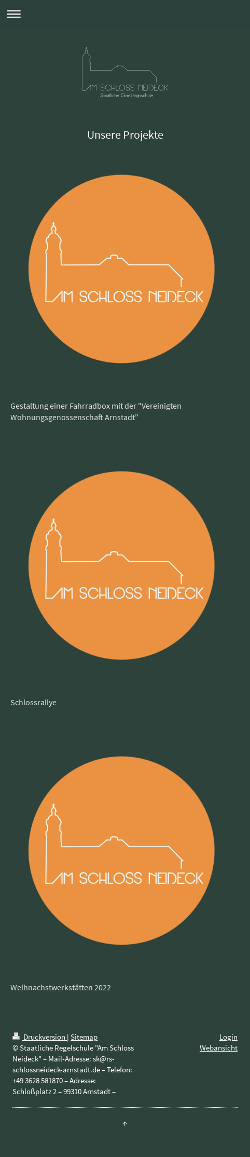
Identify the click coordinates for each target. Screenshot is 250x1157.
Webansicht (219, 1048)
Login (228, 1037)
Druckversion (39, 1037)
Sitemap (84, 1037)
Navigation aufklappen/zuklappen (125, 14)
